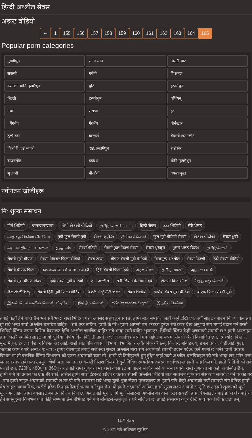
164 (191, 33)
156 (81, 33)
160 (136, 33)
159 (122, 33)
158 (108, 33)
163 (177, 33)
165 (205, 33)
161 (150, 33)
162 (163, 33)
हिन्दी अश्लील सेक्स (25, 7)
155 (67, 33)
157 (94, 33)
